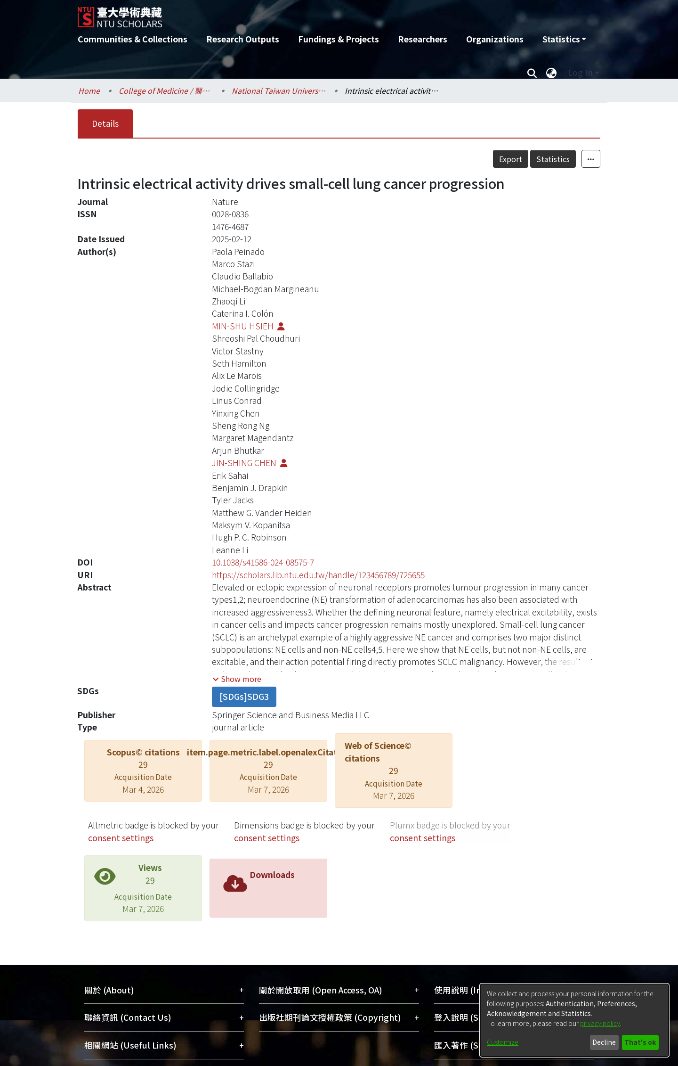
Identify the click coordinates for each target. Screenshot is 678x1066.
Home (89, 90)
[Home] (288, 13)
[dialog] (574, 1020)
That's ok (640, 1042)
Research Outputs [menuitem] (242, 39)
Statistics (553, 158)
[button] (237, 678)
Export (510, 158)
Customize (502, 1042)
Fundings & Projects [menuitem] (338, 39)
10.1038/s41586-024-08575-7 (263, 562)
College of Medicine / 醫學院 (166, 90)
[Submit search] (532, 72)
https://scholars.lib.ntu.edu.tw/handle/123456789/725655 (318, 575)
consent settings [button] (120, 838)
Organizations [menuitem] (495, 39)
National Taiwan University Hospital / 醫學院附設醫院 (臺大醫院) (279, 90)
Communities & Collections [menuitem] (132, 39)
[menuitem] (564, 39)
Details (105, 123)
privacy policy (600, 1023)
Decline (604, 1042)
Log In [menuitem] (580, 72)
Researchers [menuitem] (422, 39)
